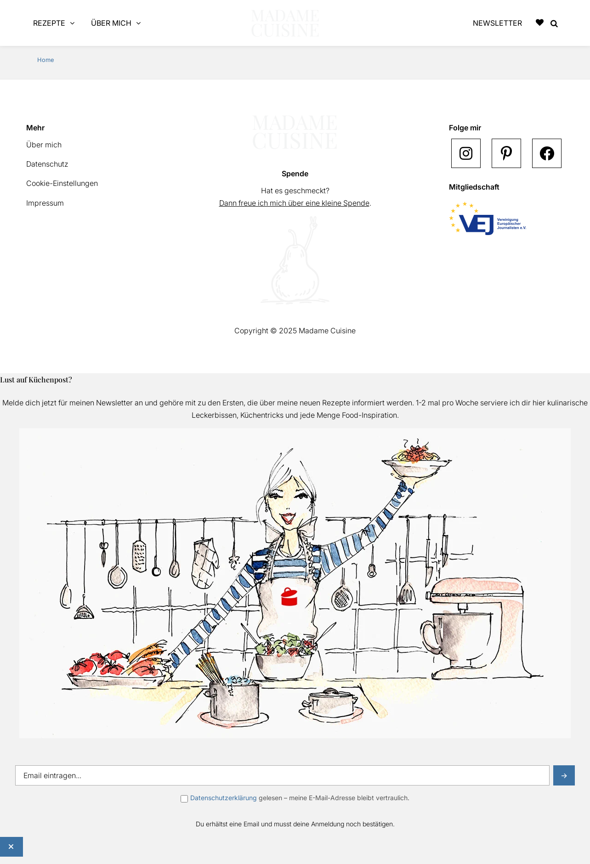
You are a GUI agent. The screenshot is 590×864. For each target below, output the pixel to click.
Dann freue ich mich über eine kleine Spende (294, 203)
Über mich (44, 144)
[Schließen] (11, 847)
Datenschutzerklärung (223, 798)
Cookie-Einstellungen (62, 183)
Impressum (45, 203)
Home (45, 59)
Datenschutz (47, 163)
